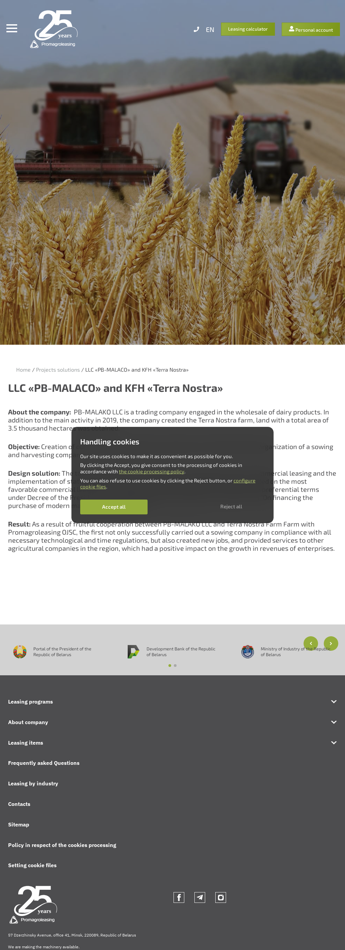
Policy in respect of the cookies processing (62, 845)
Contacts (19, 804)
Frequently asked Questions (44, 762)
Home (23, 369)
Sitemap (18, 824)
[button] (331, 643)
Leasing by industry (33, 783)
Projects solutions (58, 369)
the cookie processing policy (151, 471)
